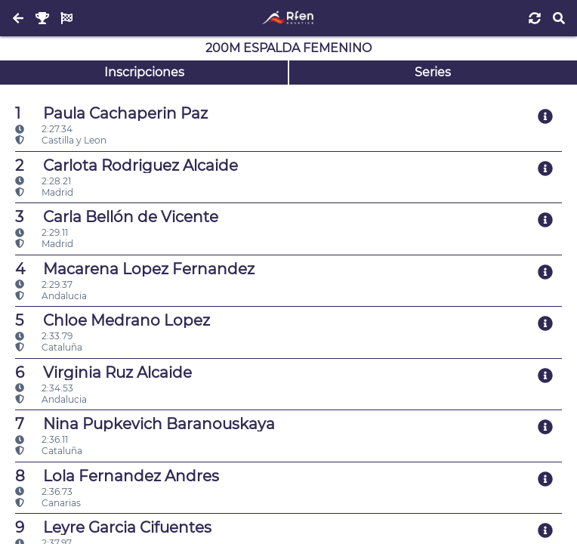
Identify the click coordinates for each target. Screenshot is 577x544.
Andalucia (51, 296)
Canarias (48, 503)
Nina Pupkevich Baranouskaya (145, 423)
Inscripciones (144, 72)
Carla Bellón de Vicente (116, 216)
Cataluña (48, 347)
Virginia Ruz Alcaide (103, 372)
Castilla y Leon (60, 140)
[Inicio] (288, 18)
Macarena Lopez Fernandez (135, 269)
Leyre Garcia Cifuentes (113, 527)
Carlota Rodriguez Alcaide (126, 165)
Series (433, 72)
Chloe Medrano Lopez (112, 320)
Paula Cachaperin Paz (111, 113)
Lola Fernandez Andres (117, 476)
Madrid (44, 192)
